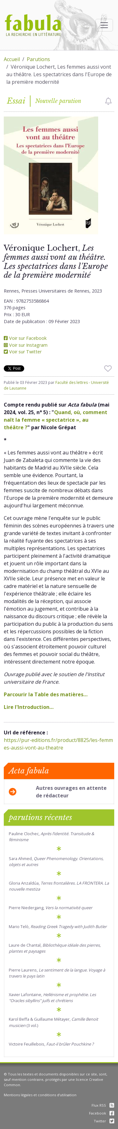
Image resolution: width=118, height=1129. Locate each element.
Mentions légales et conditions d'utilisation (40, 1094)
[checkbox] (108, 101)
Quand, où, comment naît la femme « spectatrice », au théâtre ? (55, 420)
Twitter (104, 1121)
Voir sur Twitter (23, 352)
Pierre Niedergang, (50, 907)
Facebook (101, 1113)
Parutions (38, 59)
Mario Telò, (58, 926)
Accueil (12, 59)
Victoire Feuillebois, (51, 1044)
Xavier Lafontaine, (52, 997)
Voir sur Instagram (26, 345)
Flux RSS (103, 1105)
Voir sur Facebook (25, 338)
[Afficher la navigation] (104, 25)
